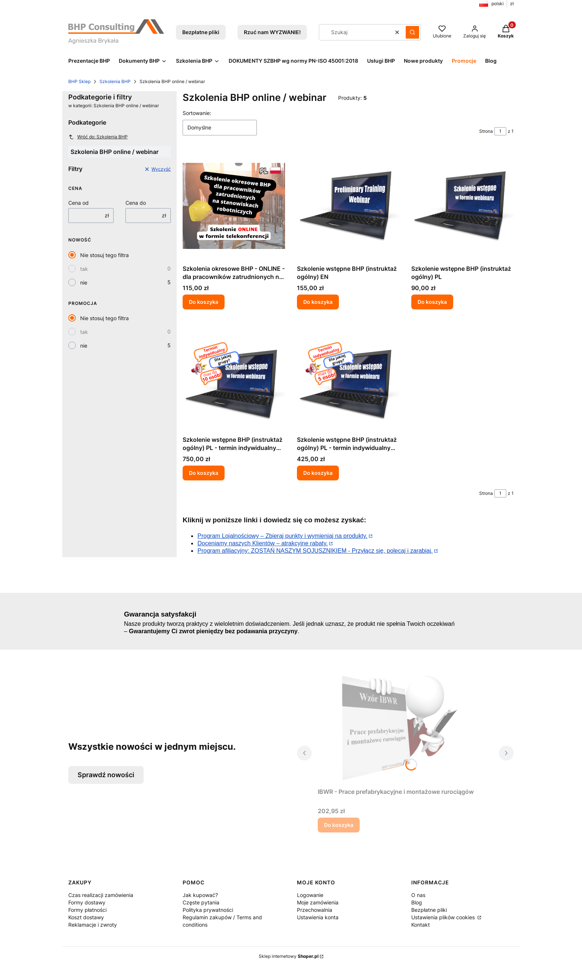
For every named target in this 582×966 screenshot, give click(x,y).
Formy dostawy (86, 902)
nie (83, 282)
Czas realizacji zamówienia (100, 895)
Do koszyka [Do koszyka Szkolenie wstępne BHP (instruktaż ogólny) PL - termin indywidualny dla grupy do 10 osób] (203, 473)
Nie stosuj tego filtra (104, 255)
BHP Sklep (79, 81)
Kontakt (420, 924)
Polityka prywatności (208, 910)
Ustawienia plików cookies (443, 917)
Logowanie (310, 895)
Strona (486, 131)
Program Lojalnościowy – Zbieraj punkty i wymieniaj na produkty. (282, 536)
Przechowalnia (314, 910)
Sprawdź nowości (106, 775)
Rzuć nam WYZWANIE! (272, 32)
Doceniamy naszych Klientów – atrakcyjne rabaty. (262, 543)
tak (84, 269)
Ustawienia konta (318, 917)
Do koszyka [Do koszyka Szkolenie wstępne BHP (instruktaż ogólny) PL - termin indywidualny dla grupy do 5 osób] (318, 473)
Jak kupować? (200, 895)
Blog (416, 902)
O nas (418, 895)
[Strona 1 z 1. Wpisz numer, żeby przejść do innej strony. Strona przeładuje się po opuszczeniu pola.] (500, 131)
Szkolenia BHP (115, 81)
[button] (412, 32)
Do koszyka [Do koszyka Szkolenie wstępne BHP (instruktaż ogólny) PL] (432, 302)
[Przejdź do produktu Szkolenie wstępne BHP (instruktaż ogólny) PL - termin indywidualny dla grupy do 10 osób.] (234, 377)
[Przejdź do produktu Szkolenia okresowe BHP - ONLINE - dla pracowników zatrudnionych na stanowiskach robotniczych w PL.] (234, 206)
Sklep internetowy (288, 956)
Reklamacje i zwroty (92, 924)
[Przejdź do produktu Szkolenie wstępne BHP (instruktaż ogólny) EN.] (348, 206)
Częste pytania (201, 902)
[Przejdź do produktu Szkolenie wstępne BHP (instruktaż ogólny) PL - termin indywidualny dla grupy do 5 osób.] (348, 377)
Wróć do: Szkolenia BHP (98, 137)
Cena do (135, 203)
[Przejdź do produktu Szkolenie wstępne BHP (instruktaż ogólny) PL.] (462, 206)
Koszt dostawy (86, 917)
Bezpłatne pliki (200, 32)
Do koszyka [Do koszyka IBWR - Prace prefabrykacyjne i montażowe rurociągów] (338, 825)
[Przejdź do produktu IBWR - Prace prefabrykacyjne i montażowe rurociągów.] (405, 729)
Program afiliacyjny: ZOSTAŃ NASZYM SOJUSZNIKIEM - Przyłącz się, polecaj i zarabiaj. (315, 551)
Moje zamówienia (318, 902)
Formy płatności (87, 910)
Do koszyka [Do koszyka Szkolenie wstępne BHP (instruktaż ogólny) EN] (318, 302)
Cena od (78, 203)
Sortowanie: (197, 113)
